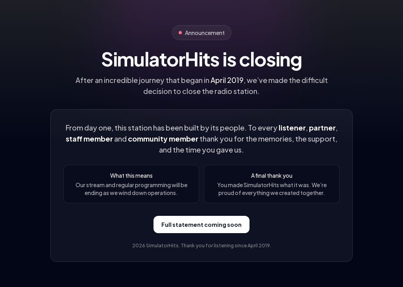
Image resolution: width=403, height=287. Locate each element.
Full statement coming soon (201, 224)
